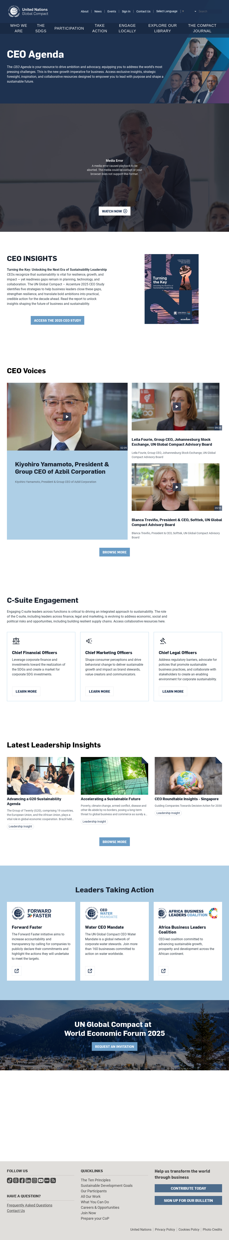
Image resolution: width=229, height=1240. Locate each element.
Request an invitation (114, 1048)
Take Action (99, 28)
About (85, 11)
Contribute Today (188, 1188)
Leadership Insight (20, 828)
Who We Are (18, 28)
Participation (69, 28)
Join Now (88, 1213)
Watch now (112, 211)
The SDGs (41, 28)
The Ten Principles (96, 1180)
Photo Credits (212, 1229)
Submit (220, 11)
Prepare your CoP (95, 1218)
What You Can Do (95, 1202)
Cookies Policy (189, 1229)
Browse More (115, 554)
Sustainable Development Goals (107, 1185)
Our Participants (94, 1191)
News (98, 11)
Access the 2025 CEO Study (57, 320)
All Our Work (91, 1196)
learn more (26, 693)
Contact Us (143, 11)
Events (111, 11)
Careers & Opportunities (100, 1207)
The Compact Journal (202, 28)
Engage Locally (127, 28)
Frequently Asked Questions (29, 1205)
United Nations (140, 1229)
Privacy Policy (165, 1229)
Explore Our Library (162, 28)
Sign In (126, 11)
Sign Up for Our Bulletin (188, 1200)
